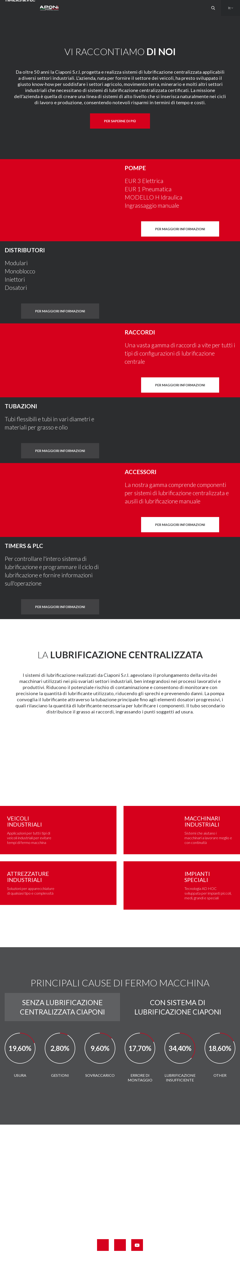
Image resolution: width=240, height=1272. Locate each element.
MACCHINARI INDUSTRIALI (202, 821)
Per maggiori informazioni (180, 229)
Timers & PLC (24, 545)
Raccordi (140, 332)
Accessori (140, 471)
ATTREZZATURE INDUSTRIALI (28, 876)
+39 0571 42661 (126, 1199)
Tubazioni (21, 406)
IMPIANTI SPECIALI (197, 876)
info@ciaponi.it (130, 1218)
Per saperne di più (120, 121)
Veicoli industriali (24, 821)
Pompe (135, 167)
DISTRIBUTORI (25, 249)
